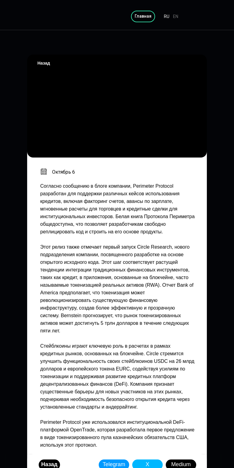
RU (166, 16)
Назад (43, 63)
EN (175, 16)
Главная (143, 16)
